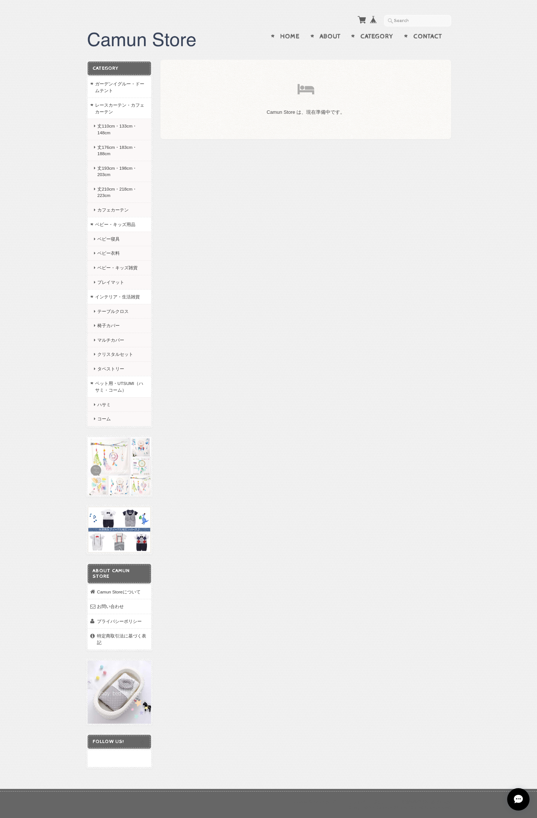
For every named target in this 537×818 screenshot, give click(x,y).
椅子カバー (108, 325)
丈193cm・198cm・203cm (117, 171)
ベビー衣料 (108, 253)
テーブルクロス (113, 311)
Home (289, 36)
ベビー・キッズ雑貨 (117, 267)
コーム (104, 418)
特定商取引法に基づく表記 (121, 639)
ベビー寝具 (108, 238)
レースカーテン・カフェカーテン (119, 108)
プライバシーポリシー (119, 621)
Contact (427, 36)
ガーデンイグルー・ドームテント (119, 87)
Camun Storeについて (119, 591)
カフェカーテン (113, 209)
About (330, 36)
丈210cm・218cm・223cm (117, 192)
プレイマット (110, 282)
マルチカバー (110, 340)
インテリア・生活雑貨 (117, 296)
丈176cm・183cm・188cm (117, 150)
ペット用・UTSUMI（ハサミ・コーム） (119, 386)
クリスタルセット (115, 354)
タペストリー (110, 368)
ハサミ (104, 404)
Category (376, 36)
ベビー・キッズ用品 (115, 224)
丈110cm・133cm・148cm (117, 129)
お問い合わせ (110, 606)
